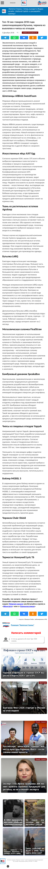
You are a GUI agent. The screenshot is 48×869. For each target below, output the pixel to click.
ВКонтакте (7, 606)
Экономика (42, 649)
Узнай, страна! (41, 722)
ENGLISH (12, 3)
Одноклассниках (27, 606)
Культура (43, 683)
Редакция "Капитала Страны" (22, 625)
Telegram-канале (16, 604)
